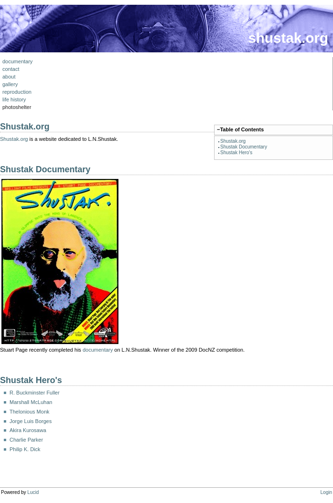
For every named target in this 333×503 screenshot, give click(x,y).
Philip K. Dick (25, 449)
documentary (17, 61)
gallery (10, 84)
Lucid (33, 492)
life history (14, 99)
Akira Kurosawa (28, 430)
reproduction (16, 92)
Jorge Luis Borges (31, 421)
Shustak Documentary (243, 146)
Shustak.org (232, 141)
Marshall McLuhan (31, 402)
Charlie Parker (26, 440)
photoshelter (16, 107)
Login (326, 492)
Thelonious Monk (29, 411)
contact (10, 69)
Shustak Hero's (236, 152)
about (9, 76)
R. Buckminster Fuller (34, 392)
